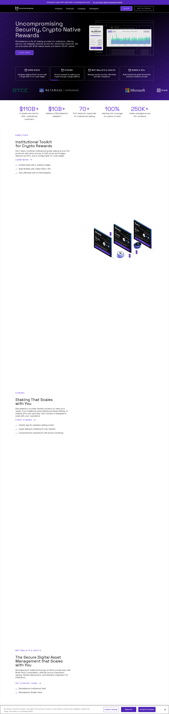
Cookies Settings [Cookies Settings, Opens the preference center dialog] (111, 709)
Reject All (128, 709)
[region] (84, 709)
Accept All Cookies (147, 709)
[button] (58, 8)
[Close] (165, 709)
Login (126, 8)
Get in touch (144, 8)
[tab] (32, 73)
